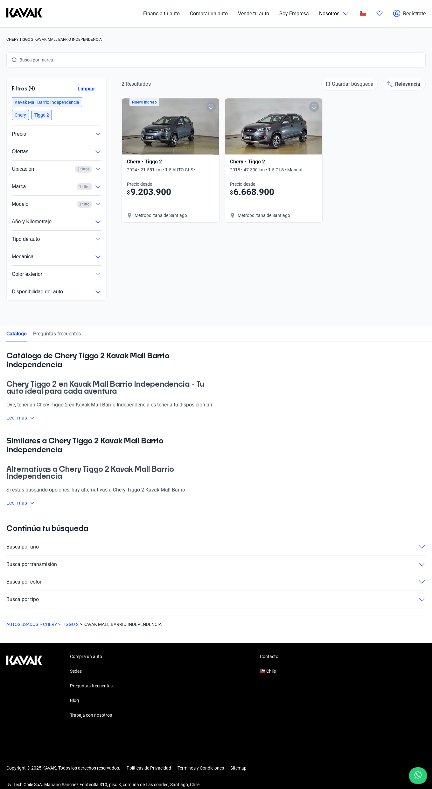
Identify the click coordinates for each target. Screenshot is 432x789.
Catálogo (16, 334)
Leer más (20, 418)
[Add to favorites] (211, 107)
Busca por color (216, 581)
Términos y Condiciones (201, 768)
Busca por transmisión (216, 564)
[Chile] (363, 13)
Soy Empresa (294, 14)
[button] (47, 102)
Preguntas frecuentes (57, 334)
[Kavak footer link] (24, 686)
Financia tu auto (161, 14)
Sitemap (238, 768)
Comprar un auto (209, 14)
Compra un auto (86, 656)
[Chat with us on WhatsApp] (418, 775)
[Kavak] (24, 13)
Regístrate (409, 13)
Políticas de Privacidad (149, 768)
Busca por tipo (216, 599)
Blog (74, 700)
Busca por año (216, 546)
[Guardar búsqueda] (349, 84)
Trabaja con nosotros (91, 715)
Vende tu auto (253, 14)
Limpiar (86, 89)
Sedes (76, 671)
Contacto (269, 656)
